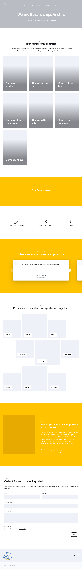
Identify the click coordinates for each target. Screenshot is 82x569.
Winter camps (35, 5)
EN (78, 5)
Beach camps (46, 5)
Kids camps (56, 5)
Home (26, 5)
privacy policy (22, 529)
